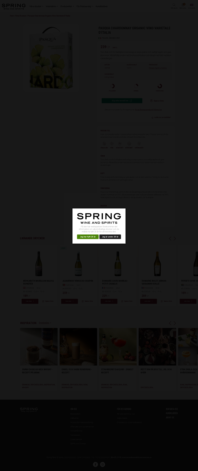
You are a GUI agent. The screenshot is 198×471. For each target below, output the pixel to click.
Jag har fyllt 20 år (88, 237)
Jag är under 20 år (110, 237)
